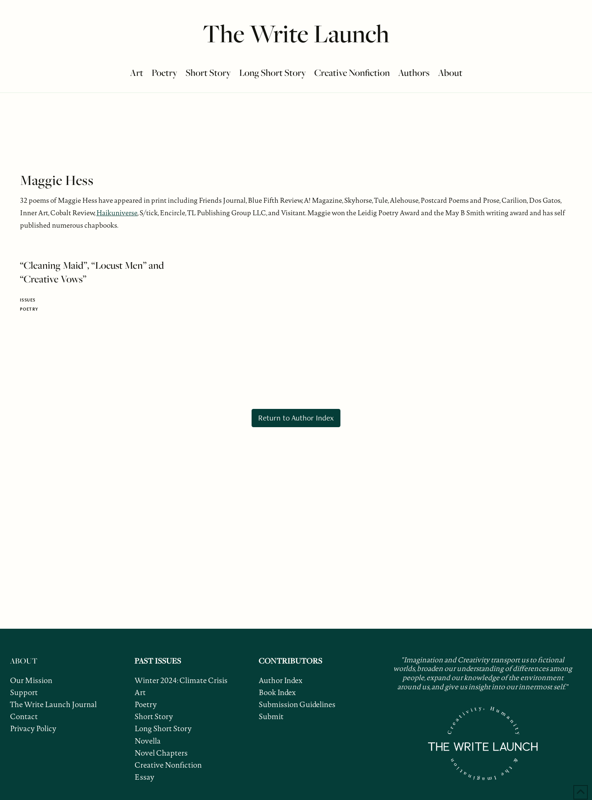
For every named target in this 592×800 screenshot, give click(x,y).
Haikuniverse (116, 212)
